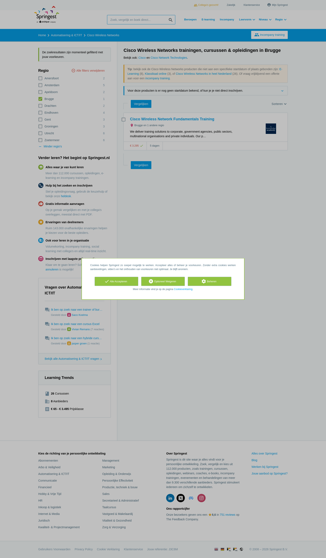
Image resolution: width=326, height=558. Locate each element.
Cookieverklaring (183, 289)
